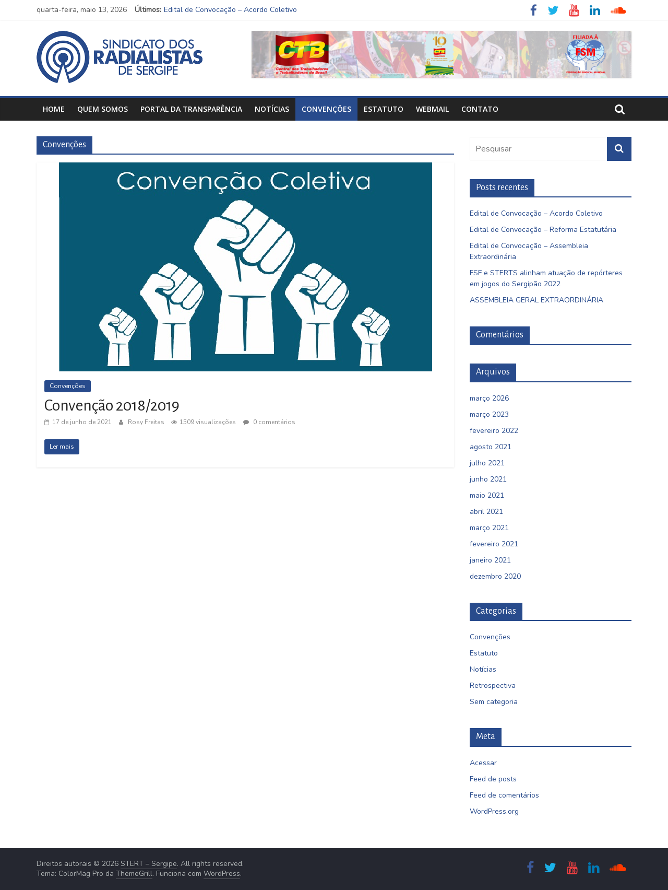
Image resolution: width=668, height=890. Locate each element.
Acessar (483, 763)
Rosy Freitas (147, 422)
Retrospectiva (493, 685)
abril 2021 (486, 512)
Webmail (432, 109)
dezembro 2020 (495, 576)
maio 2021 (487, 495)
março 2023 (489, 414)
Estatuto (383, 109)
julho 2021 (487, 463)
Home (54, 109)
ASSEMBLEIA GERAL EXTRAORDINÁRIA (536, 300)
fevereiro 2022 (494, 431)
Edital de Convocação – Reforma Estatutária (543, 230)
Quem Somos (102, 109)
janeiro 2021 (490, 560)
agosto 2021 (490, 447)
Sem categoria (494, 702)
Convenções (326, 109)
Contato (479, 109)
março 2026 (489, 398)
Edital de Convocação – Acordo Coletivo (230, 10)
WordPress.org (494, 811)
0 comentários (269, 422)
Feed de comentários (504, 795)
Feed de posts (493, 779)
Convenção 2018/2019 (112, 405)
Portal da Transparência (191, 109)
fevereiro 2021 (494, 544)
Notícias (272, 109)
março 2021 (489, 528)
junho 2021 (488, 479)
